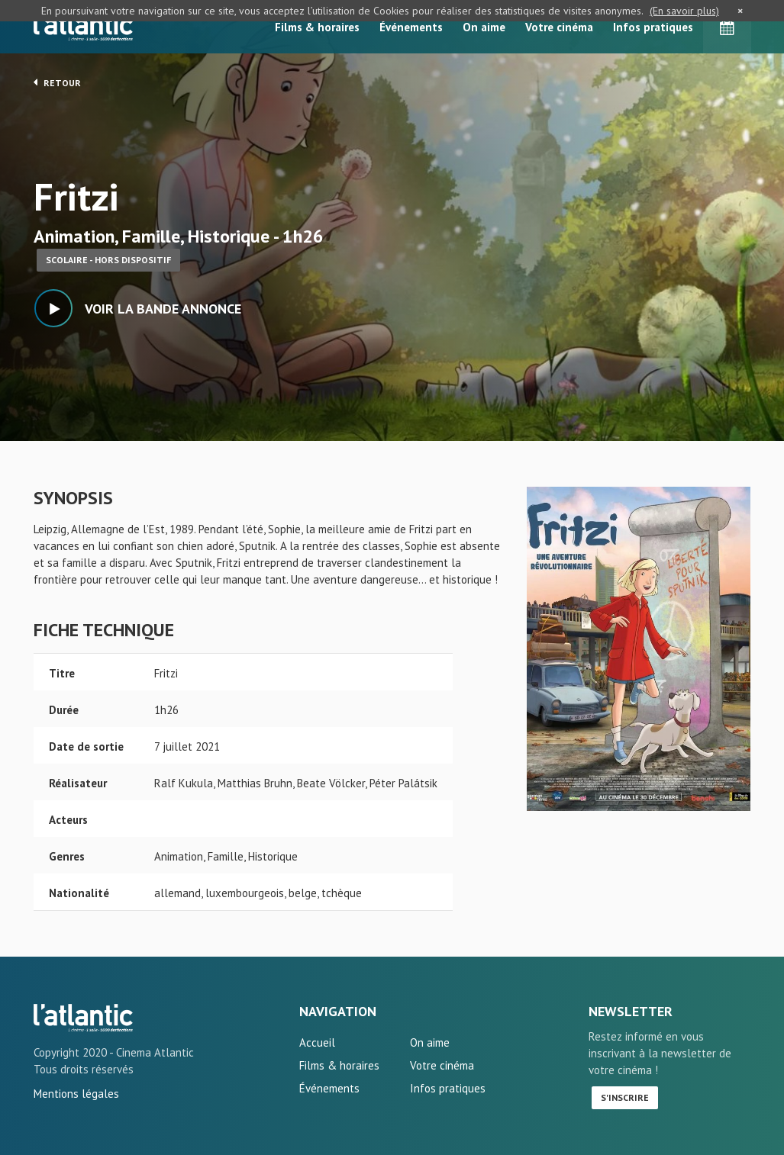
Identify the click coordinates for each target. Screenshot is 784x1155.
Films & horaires (317, 27)
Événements (411, 27)
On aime (484, 27)
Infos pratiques (653, 27)
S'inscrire (625, 1097)
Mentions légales (76, 1093)
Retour (57, 82)
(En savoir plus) (684, 11)
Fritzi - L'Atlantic (83, 1017)
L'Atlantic (83, 26)
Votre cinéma (559, 27)
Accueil (317, 1042)
